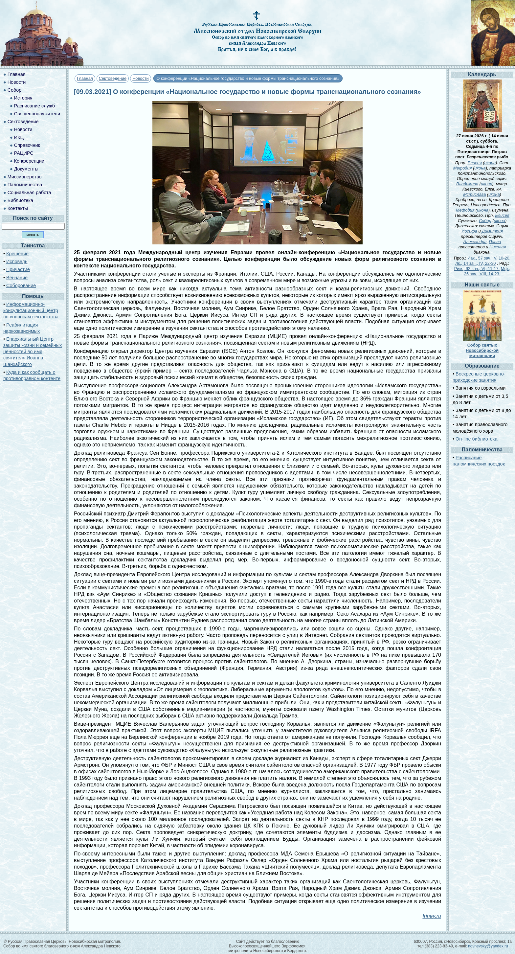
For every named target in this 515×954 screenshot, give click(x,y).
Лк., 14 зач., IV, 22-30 (475, 263)
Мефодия (462, 168)
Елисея (475, 162)
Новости (140, 78)
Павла (495, 241)
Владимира (467, 183)
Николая (497, 246)
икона (490, 162)
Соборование (21, 285)
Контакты (18, 208)
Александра (475, 241)
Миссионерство (25, 176)
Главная (85, 78)
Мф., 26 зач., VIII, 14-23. (487, 271)
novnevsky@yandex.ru (488, 946)
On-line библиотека (476, 439)
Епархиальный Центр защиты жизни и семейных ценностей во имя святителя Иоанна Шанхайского (32, 351)
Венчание (17, 277)
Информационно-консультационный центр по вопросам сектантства (30, 310)
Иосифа (469, 231)
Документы (26, 168)
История (23, 98)
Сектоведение (112, 78)
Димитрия (492, 231)
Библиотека (20, 200)
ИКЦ (19, 137)
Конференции (29, 161)
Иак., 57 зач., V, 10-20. (488, 258)
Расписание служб (34, 105)
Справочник (27, 145)
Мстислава (474, 194)
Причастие (18, 269)
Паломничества (25, 184)
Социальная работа (29, 192)
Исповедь (16, 261)
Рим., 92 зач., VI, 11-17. (477, 268)
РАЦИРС (24, 153)
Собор (15, 90)
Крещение (17, 253)
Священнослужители (37, 113)
